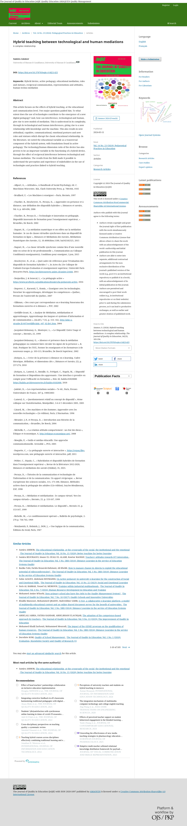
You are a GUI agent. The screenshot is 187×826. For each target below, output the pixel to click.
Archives (25, 23)
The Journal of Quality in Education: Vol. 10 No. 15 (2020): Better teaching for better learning (66, 553)
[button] (103, 359)
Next (124, 647)
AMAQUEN (95, 791)
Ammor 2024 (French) (108, 118)
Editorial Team (55, 23)
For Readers (144, 76)
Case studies (144, 162)
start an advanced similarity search (44, 653)
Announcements (75, 23)
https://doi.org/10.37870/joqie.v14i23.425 (38, 72)
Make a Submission (150, 59)
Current (13, 23)
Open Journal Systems (149, 135)
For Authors (144, 81)
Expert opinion (145, 167)
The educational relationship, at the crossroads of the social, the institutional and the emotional (83, 549)
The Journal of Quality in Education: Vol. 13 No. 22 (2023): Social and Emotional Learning (84, 582)
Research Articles (102, 169)
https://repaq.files (75, 450)
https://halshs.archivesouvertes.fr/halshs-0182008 (37, 382)
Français (143, 46)
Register (166, 5)
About (38, 23)
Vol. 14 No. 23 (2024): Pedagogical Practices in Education (58, 33)
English (142, 41)
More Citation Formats (105, 348)
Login (175, 5)
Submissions (94, 23)
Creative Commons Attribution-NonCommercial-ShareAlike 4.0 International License (111, 202)
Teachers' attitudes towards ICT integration (107, 557)
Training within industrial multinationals (78, 586)
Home (16, 33)
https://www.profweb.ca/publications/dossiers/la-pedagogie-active (45, 282)
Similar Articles (22, 543)
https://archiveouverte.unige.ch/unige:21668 (51, 271)
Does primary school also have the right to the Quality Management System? (83, 593)
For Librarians (145, 85)
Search (172, 23)
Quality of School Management (50, 637)
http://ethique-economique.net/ (55, 433)
